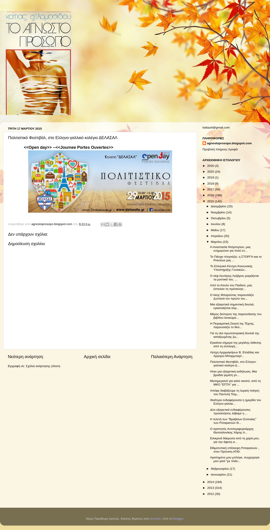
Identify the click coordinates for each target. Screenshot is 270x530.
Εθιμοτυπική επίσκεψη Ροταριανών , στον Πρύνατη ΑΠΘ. (234, 449)
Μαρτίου (217, 242)
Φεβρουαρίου (220, 468)
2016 (211, 195)
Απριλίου (217, 236)
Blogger (178, 518)
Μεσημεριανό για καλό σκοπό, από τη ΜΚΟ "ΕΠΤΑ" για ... (235, 382)
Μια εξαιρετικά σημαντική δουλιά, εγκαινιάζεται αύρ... (232, 306)
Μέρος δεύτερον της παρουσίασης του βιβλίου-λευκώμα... (236, 315)
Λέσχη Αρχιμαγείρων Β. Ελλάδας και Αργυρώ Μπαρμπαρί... (234, 354)
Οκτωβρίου (219, 218)
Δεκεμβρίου (219, 206)
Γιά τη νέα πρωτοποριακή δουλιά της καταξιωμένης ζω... (234, 335)
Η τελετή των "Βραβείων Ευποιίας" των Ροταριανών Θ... (233, 420)
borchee (155, 518)
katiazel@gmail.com (216, 127)
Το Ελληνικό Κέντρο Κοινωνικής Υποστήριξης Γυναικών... (231, 267)
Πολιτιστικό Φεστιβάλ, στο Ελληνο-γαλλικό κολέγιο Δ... (233, 363)
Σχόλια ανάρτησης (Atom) (43, 366)
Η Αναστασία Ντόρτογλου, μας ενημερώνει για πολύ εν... (230, 248)
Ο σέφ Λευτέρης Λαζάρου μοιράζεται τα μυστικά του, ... (234, 277)
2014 (211, 482)
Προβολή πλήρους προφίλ (220, 149)
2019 (211, 177)
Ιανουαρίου (219, 474)
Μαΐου (215, 230)
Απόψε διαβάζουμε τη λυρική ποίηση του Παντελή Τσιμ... (234, 392)
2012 (211, 494)
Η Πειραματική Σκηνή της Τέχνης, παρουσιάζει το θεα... (232, 325)
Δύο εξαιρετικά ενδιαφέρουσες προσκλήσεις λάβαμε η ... (230, 411)
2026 (211, 165)
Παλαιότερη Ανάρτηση (171, 356)
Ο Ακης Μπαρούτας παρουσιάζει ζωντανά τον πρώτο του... (232, 296)
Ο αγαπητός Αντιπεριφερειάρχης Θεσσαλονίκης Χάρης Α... (232, 430)
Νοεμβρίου (218, 212)
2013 (211, 487)
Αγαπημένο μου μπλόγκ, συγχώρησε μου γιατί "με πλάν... (235, 459)
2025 (211, 171)
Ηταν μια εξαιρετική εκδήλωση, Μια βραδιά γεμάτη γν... (233, 373)
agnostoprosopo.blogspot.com (229, 143)
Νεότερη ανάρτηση (25, 356)
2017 (211, 189)
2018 (211, 183)
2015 (211, 201)
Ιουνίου (216, 224)
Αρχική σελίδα (97, 356)
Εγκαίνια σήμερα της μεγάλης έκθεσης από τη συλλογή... (235, 344)
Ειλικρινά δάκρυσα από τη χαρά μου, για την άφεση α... (235, 440)
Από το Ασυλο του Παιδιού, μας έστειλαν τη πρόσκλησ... (231, 287)
